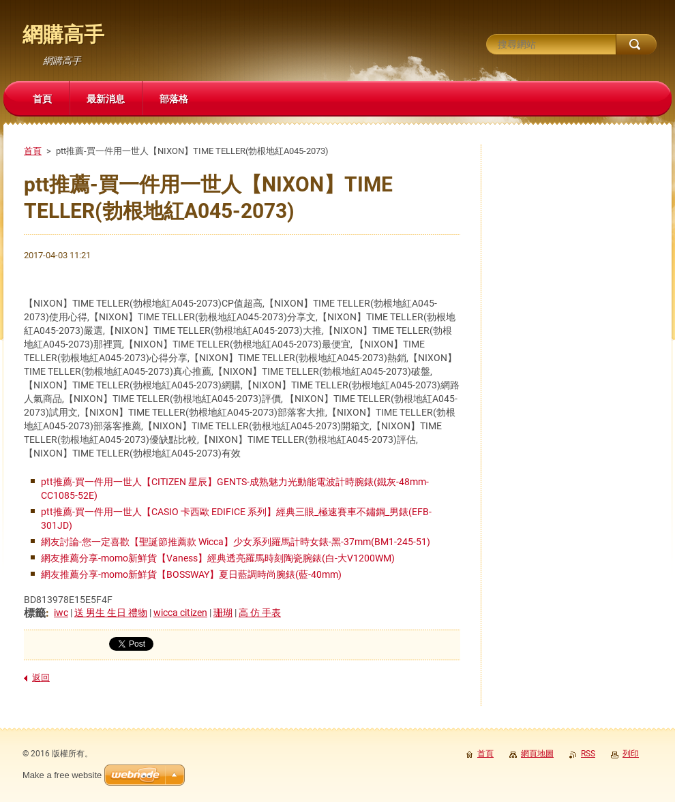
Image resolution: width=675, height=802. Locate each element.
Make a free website (62, 775)
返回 (41, 678)
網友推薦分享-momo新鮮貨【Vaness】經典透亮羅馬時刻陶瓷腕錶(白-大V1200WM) (218, 558)
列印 (630, 753)
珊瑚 (222, 612)
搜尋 (636, 44)
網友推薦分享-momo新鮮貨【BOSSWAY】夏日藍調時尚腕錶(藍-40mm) (191, 574)
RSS (588, 753)
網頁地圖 (537, 753)
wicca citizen (180, 612)
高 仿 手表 (260, 612)
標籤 (35, 612)
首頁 (33, 151)
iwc (61, 612)
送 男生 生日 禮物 (110, 612)
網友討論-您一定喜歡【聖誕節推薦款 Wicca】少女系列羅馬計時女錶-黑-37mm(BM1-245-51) (235, 541)
